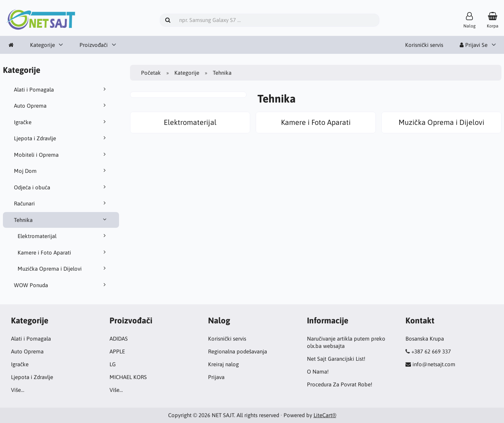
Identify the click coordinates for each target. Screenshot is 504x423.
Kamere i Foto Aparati (63, 252)
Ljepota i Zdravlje (61, 138)
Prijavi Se (474, 45)
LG (113, 364)
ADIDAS (119, 338)
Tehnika (61, 219)
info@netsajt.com (433, 364)
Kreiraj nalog (223, 364)
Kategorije (42, 45)
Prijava (216, 377)
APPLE (117, 351)
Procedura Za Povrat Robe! (339, 384)
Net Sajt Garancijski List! (336, 359)
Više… (17, 390)
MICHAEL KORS (128, 377)
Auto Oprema (61, 105)
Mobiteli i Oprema (61, 154)
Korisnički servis (424, 45)
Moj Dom (61, 170)
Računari (61, 203)
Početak (151, 73)
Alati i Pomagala (61, 89)
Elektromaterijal (63, 236)
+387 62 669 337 (431, 351)
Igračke (61, 122)
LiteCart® (325, 415)
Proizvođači (93, 45)
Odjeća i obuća (61, 187)
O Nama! (318, 371)
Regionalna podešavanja (237, 351)
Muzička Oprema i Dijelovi (63, 268)
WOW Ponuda (61, 285)
